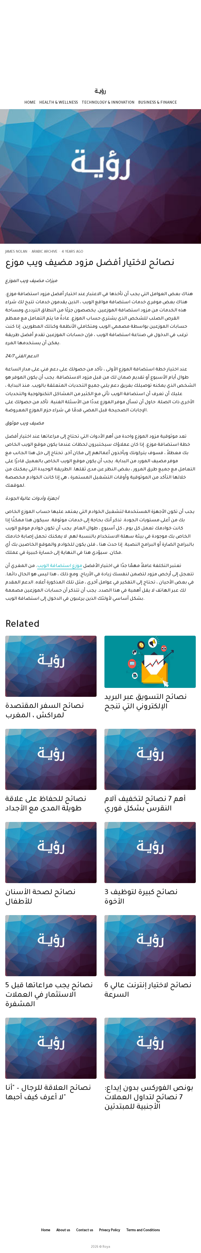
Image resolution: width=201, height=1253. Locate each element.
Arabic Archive (44, 252)
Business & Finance (157, 103)
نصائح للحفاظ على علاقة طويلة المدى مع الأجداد (45, 804)
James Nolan (16, 252)
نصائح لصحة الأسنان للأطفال (40, 897)
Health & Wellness (58, 103)
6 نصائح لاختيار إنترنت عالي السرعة (148, 991)
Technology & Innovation (108, 103)
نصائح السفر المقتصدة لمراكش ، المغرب (44, 711)
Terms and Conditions (143, 1231)
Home (30, 103)
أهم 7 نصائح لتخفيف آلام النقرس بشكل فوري (145, 804)
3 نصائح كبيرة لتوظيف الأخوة (141, 897)
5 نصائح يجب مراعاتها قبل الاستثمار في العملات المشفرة (49, 995)
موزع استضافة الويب (59, 566)
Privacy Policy (109, 1231)
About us (63, 1231)
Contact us (84, 1231)
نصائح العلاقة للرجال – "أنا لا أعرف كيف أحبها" (48, 1093)
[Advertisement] (100, 40)
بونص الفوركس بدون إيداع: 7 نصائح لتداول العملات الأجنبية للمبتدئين (148, 1098)
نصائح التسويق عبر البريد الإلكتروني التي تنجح (145, 702)
